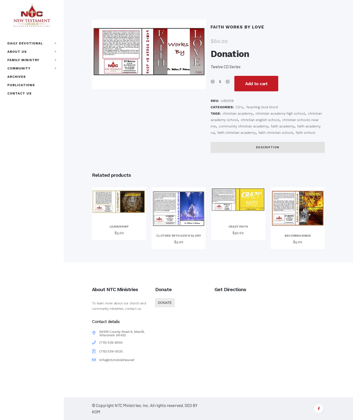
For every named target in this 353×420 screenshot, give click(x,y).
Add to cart (258, 83)
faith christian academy (236, 133)
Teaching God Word (262, 107)
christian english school (260, 120)
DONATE (165, 303)
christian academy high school (280, 113)
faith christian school (275, 133)
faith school (305, 133)
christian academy (238, 113)
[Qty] (220, 81)
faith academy (282, 126)
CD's (239, 107)
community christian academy (243, 126)
